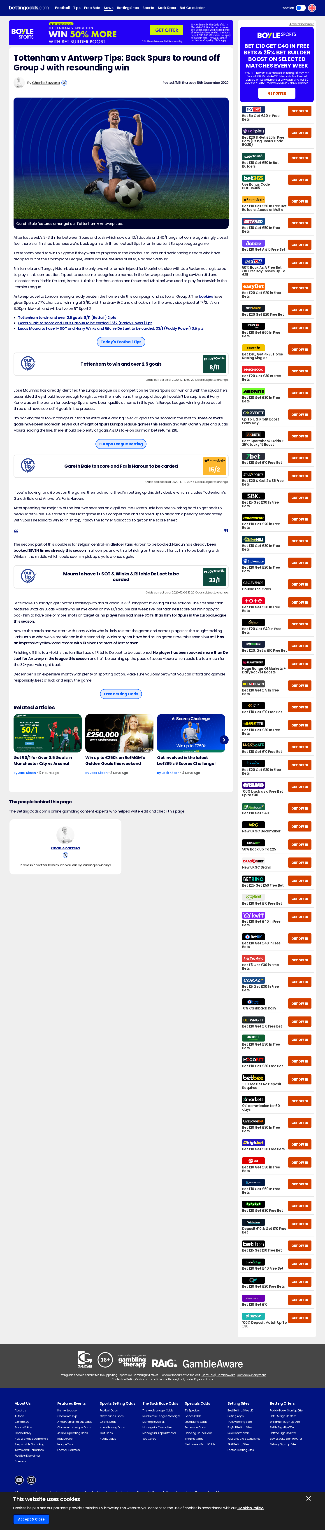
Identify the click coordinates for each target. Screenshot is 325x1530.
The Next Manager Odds (157, 1410)
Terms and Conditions (29, 1450)
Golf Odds (106, 1433)
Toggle (301, 8)
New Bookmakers (238, 1433)
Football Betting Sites (241, 1450)
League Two (65, 1444)
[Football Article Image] (48, 733)
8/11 (214, 367)
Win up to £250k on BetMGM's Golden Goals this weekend (115, 760)
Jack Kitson (27, 773)
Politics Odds (193, 1416)
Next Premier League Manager (161, 1416)
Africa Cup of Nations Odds (74, 1422)
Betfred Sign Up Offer (283, 1433)
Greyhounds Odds (112, 1416)
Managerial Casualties (157, 1427)
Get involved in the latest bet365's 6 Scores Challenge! (186, 760)
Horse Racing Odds (112, 1427)
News (108, 7)
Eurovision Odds (195, 1427)
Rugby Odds (108, 1439)
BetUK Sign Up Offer (282, 1427)
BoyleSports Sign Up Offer (286, 1439)
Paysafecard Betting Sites (244, 1439)
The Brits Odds (194, 1439)
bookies (206, 296)
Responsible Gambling (29, 1444)
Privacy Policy (23, 1427)
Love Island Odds (196, 1422)
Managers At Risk (153, 1422)
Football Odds (109, 1410)
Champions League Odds (74, 1427)
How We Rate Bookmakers (31, 1439)
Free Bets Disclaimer (27, 1456)
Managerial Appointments (159, 1433)
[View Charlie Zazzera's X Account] (64, 83)
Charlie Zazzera (46, 82)
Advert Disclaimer (301, 24)
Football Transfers (68, 1450)
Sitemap (20, 1461)
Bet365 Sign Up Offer (282, 1416)
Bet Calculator (192, 7)
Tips (76, 7)
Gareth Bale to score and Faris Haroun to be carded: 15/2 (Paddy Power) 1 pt (85, 323)
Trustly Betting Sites (240, 1422)
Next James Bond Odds (200, 1444)
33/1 (214, 580)
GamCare (208, 1375)
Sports (148, 7)
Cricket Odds (108, 1422)
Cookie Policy (23, 1433)
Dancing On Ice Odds (198, 1433)
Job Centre (149, 1439)
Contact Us (22, 1422)
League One (64, 1439)
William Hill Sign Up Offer (285, 1422)
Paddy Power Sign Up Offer (286, 1410)
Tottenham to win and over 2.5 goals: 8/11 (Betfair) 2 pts (67, 317)
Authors (20, 1416)
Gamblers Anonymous (251, 1375)
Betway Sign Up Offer (283, 1444)
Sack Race (167, 7)
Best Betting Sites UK (240, 1410)
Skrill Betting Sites (238, 1444)
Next (224, 739)
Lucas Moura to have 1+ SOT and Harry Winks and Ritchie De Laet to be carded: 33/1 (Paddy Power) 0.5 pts (111, 328)
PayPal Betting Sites (240, 1427)
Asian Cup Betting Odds (72, 1433)
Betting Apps (236, 1416)
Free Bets (92, 7)
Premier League (67, 1410)
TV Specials (192, 1410)
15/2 (214, 470)
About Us (20, 1410)
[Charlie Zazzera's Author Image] (65, 835)
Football (62, 7)
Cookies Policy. (250, 1508)
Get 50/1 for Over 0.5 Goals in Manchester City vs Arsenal (43, 760)
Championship (67, 1416)
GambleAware (225, 1375)
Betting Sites (128, 7)
